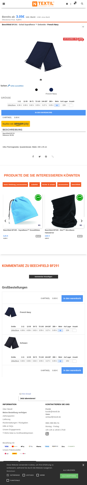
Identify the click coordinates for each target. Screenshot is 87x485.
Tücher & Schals (48, 184)
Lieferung (6, 419)
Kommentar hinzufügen (43, 277)
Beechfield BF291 (9, 133)
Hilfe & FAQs (8, 426)
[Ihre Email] (41, 393)
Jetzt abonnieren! (28, 398)
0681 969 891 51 (52, 423)
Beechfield (6, 25)
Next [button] (83, 58)
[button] (67, 4)
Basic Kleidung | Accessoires (15, 184)
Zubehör (34, 184)
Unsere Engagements (11, 430)
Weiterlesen (11, 471)
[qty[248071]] (71, 105)
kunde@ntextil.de (53, 412)
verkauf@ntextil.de (53, 417)
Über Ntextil (7, 409)
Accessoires (63, 184)
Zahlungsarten (9, 416)
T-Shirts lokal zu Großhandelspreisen (18, 433)
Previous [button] (5, 58)
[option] (43, 56)
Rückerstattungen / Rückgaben (15, 423)
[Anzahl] (75, 330)
